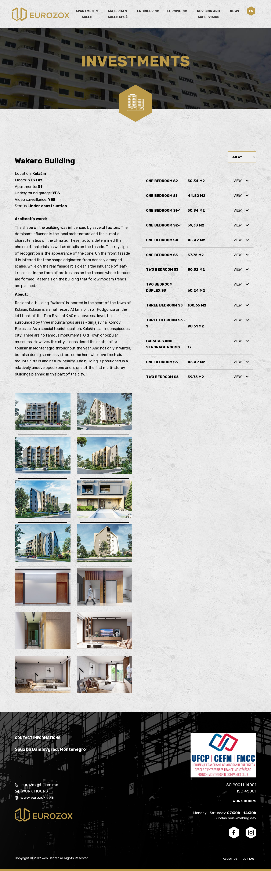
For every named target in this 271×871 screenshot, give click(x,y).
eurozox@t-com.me (36, 784)
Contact (249, 858)
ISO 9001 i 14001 (240, 784)
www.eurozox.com (34, 797)
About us (230, 858)
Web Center (50, 858)
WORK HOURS (31, 791)
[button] (251, 11)
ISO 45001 (246, 791)
